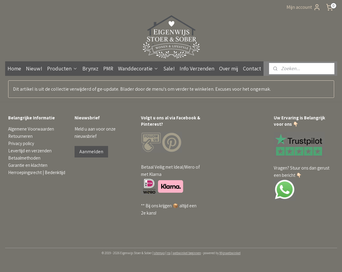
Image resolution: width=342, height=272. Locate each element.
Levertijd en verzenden (30, 151)
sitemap (159, 253)
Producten (62, 68)
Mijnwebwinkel (230, 253)
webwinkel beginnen (187, 253)
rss (169, 253)
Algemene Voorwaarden (31, 129)
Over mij (228, 68)
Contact (252, 68)
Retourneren (20, 136)
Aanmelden (91, 151)
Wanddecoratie (138, 68)
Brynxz (90, 68)
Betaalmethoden (24, 158)
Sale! (169, 68)
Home (14, 68)
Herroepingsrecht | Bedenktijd (36, 172)
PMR (108, 68)
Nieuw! (34, 68)
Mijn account (303, 7)
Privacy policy (21, 143)
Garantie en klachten (27, 165)
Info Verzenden (197, 68)
